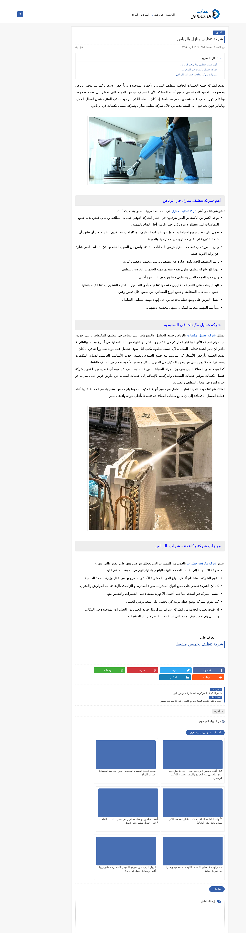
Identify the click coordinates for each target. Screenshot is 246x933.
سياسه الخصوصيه (199, 3)
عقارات (67, 159)
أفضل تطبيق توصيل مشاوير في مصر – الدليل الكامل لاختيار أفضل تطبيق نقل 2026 (204, 850)
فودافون (158, 15)
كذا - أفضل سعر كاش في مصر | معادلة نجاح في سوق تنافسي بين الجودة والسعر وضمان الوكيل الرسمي (49, 80)
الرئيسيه (170, 15)
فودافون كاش (63, 171)
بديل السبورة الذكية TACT (42, 283)
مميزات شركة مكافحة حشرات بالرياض (196, 76)
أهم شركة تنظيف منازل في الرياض (198, 66)
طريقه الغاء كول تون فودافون (40, 206)
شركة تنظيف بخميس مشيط (199, 679)
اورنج (135, 15)
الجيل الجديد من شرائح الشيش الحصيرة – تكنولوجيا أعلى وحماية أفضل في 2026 (110, 850)
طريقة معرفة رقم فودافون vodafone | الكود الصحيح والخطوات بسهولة (42, 365)
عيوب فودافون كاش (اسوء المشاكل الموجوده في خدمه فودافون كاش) (41, 190)
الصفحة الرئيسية (218, 3)
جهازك (194, 927)
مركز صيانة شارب (46, 322)
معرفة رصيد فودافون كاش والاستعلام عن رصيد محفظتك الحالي (40, 248)
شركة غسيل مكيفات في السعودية (199, 71)
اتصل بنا (185, 3)
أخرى (219, 34)
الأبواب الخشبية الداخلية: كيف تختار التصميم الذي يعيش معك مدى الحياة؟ (108, 802)
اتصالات (144, 15)
